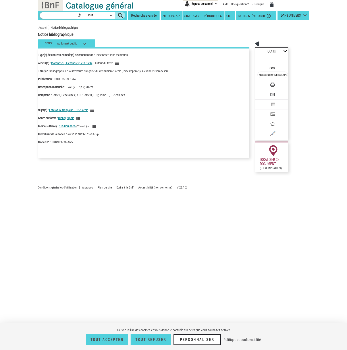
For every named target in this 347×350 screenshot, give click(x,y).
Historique (258, 4)
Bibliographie (66, 118)
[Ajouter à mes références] (263, 109)
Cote (229, 15)
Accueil (43, 27)
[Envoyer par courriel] (260, 83)
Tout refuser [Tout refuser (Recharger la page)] (150, 339)
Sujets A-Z (191, 15)
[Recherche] (58, 15)
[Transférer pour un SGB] (262, 101)
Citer (253, 58)
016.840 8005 (67, 126)
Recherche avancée (144, 15)
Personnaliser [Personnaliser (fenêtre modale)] (197, 339)
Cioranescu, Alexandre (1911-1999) (72, 63)
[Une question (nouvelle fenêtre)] (269, 118)
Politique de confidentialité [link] (242, 339)
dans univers (291, 16)
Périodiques (213, 15)
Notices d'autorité (252, 15)
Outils (250, 51)
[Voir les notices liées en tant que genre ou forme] (79, 118)
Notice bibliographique (64, 27)
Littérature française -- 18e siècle (68, 110)
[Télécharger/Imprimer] (261, 75)
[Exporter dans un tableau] (263, 92)
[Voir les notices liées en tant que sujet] (93, 110)
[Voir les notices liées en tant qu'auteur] (117, 63)
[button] (79, 15)
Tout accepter (107, 339)
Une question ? (240, 4)
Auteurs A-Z (171, 15)
